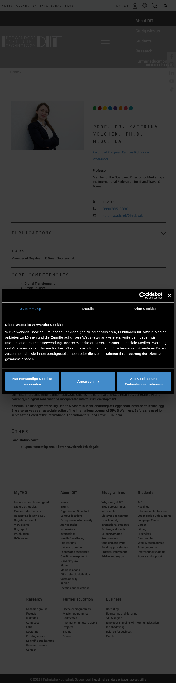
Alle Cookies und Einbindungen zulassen (144, 381)
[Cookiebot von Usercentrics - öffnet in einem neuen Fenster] (142, 295)
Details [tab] (88, 309)
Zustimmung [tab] (30, 309)
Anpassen (88, 381)
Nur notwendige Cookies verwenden (32, 381)
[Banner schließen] (169, 295)
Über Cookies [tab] (145, 309)
